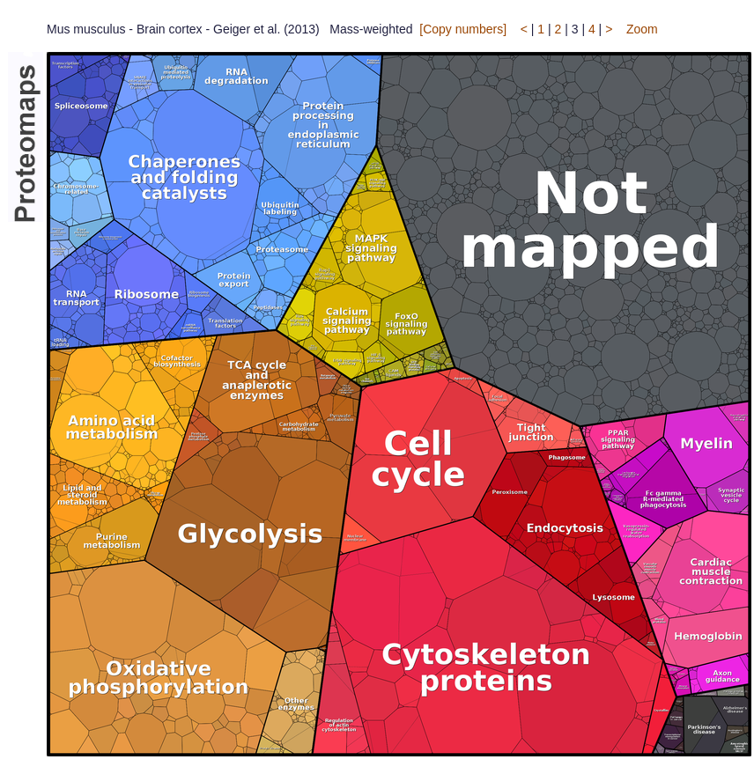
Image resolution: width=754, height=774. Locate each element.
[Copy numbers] (462, 29)
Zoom (642, 29)
